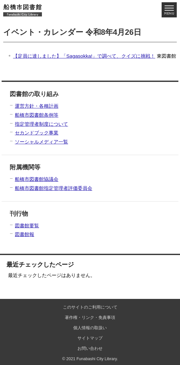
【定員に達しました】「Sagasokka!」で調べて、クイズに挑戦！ (84, 56)
